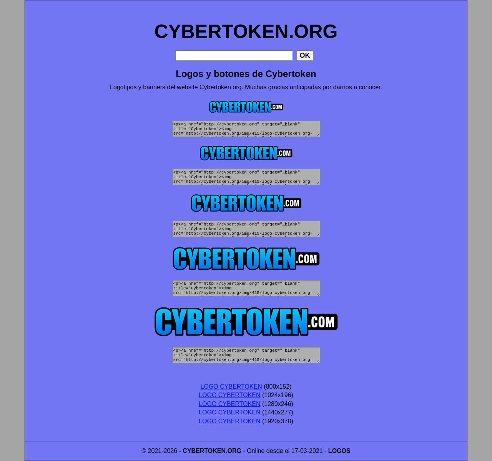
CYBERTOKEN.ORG (246, 23)
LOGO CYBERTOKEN (231, 386)
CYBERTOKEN (204, 451)
